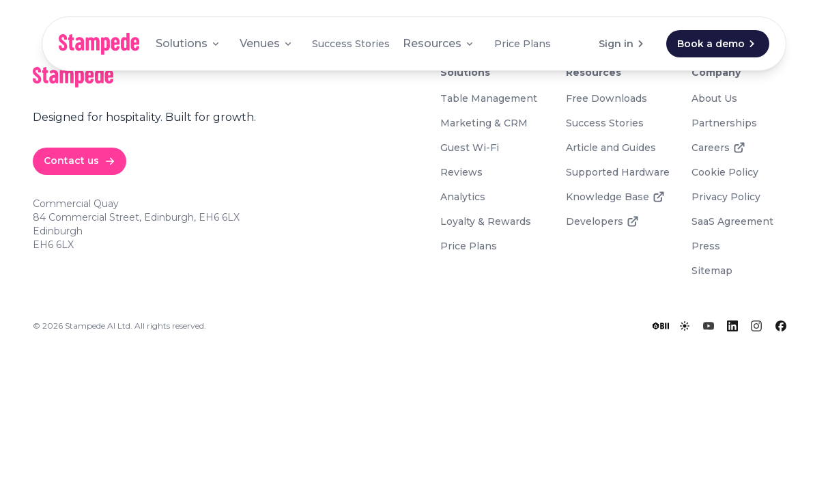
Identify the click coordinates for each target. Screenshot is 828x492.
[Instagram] (756, 326)
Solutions (188, 43)
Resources (439, 43)
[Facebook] (781, 326)
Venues (267, 43)
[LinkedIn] (732, 326)
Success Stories (351, 44)
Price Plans (522, 44)
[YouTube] (708, 326)
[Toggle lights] (684, 326)
